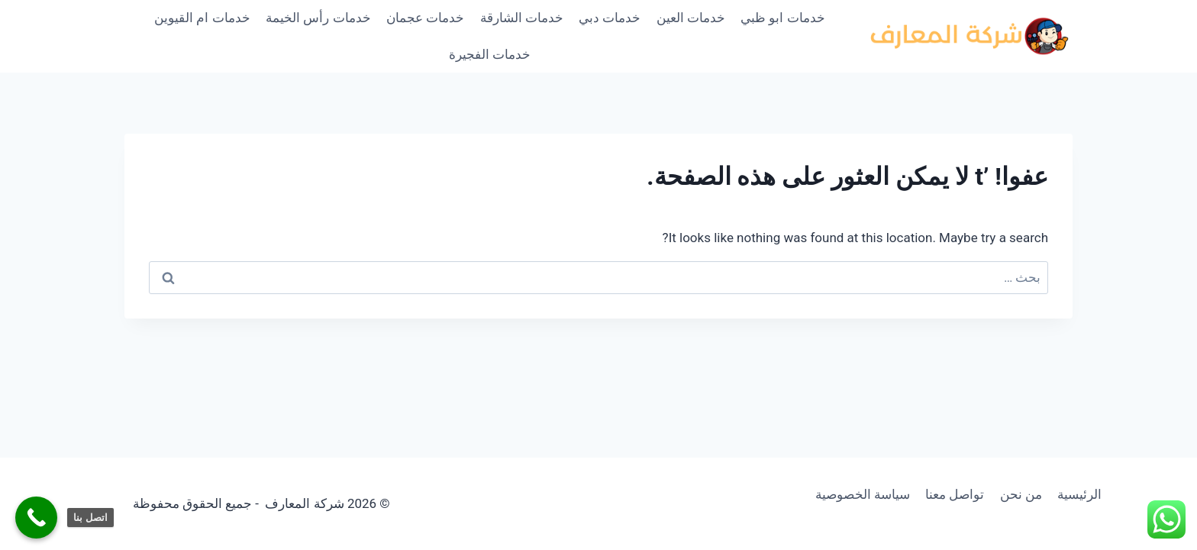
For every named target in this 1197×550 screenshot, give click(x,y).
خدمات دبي (609, 17)
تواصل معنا (954, 494)
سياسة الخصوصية (862, 494)
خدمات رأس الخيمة (318, 17)
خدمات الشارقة (521, 17)
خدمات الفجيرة (490, 54)
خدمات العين (691, 17)
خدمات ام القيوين (202, 17)
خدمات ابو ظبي (782, 17)
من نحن (1021, 494)
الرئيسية (1079, 494)
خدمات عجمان (425, 17)
